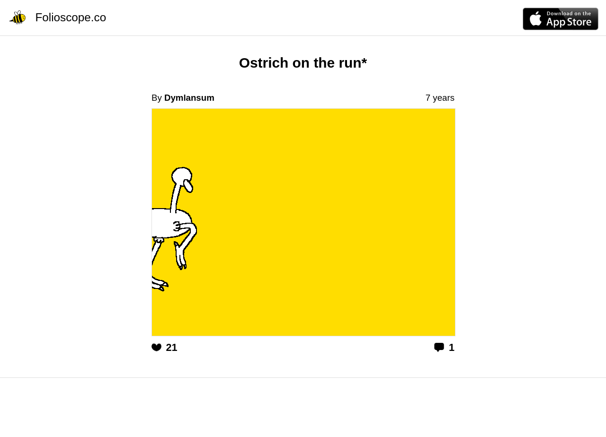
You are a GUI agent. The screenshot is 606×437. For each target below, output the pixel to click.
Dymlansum (189, 98)
